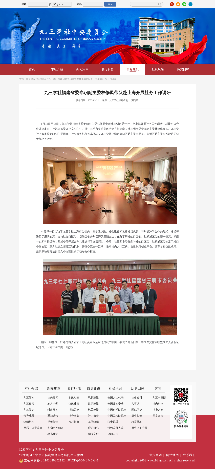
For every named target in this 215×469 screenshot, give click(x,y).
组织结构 (29, 422)
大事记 (135, 403)
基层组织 (93, 422)
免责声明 (157, 455)
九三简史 (29, 409)
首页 (32, 69)
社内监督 (93, 415)
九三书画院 (159, 397)
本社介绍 (57, 69)
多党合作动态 (55, 428)
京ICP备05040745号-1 (83, 460)
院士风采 (113, 422)
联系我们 (189, 455)
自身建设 (133, 69)
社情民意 (74, 409)
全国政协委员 (116, 403)
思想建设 (93, 397)
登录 (110, 4)
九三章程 (29, 403)
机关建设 (93, 409)
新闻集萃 (82, 69)
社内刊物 (158, 403)
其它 (158, 388)
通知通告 (52, 415)
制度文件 (93, 434)
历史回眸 (183, 69)
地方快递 (52, 403)
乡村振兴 (74, 422)
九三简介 (29, 397)
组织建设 (42, 79)
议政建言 (74, 403)
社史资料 (136, 397)
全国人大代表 (116, 397)
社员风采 (158, 69)
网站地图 (174, 455)
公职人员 (113, 434)
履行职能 (107, 69)
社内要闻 (52, 397)
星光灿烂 (52, 434)
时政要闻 (52, 409)
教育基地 (136, 422)
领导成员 (29, 415)
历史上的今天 (139, 428)
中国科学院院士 (117, 409)
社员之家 (158, 409)
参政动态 (74, 397)
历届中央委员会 (33, 428)
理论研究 (93, 428)
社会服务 (74, 415)
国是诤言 (158, 415)
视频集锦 (52, 422)
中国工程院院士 (117, 415)
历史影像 (136, 415)
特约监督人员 (116, 428)
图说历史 (136, 409)
